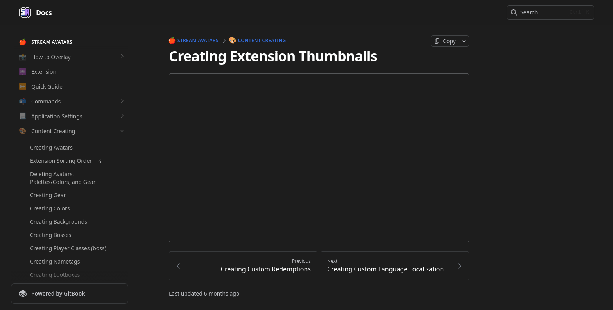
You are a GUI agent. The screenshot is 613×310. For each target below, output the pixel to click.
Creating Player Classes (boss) (68, 248)
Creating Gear (48, 195)
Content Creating (257, 40)
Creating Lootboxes (55, 274)
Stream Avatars (194, 40)
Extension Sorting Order (65, 160)
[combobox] (542, 12)
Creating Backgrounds (58, 221)
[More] (464, 41)
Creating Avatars (51, 147)
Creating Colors (50, 208)
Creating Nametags (55, 261)
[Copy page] (445, 41)
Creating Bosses (50, 235)
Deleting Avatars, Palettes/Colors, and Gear (63, 177)
